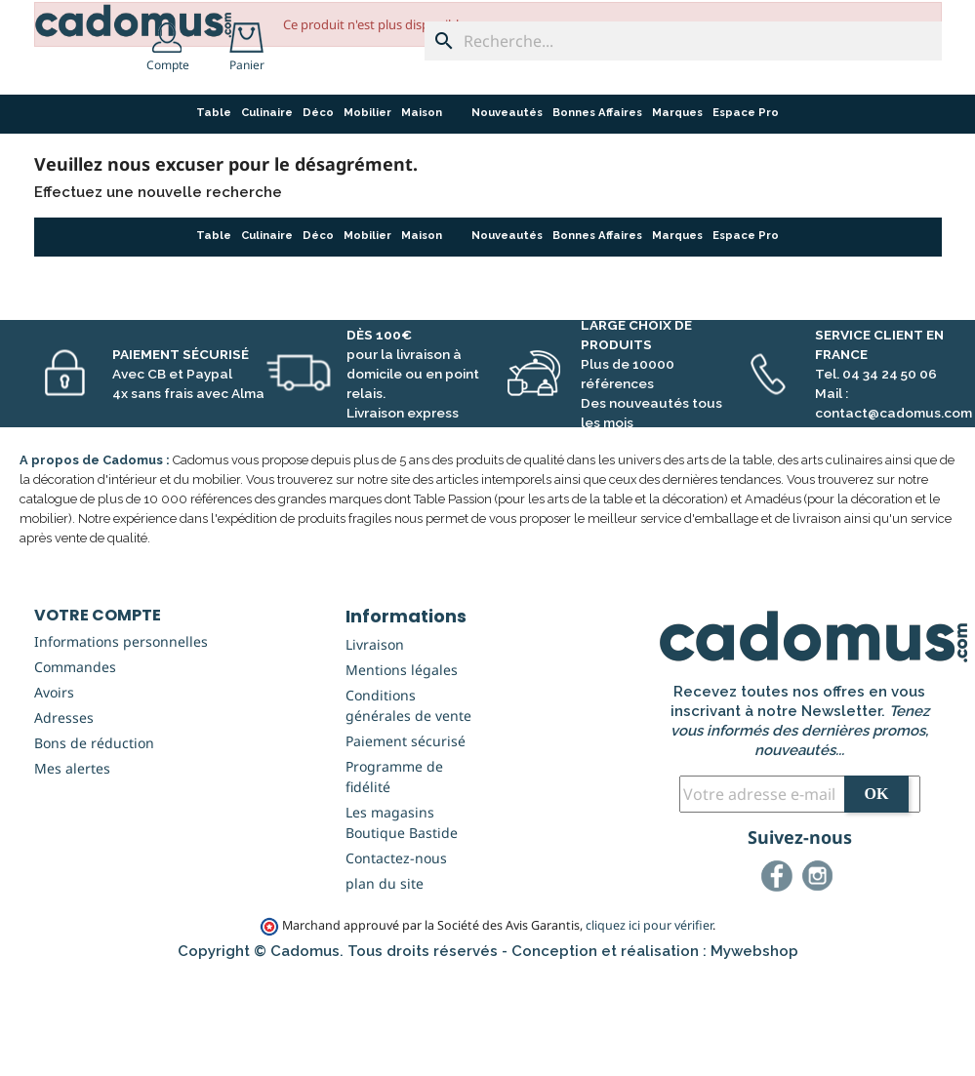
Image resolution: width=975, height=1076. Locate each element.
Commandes (75, 766)
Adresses (64, 817)
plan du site (384, 983)
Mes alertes (72, 867)
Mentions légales (401, 769)
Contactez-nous (396, 957)
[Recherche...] (683, 40)
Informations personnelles (121, 741)
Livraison (374, 744)
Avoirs (54, 791)
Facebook (780, 978)
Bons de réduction (94, 842)
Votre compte (97, 714)
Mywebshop (754, 1050)
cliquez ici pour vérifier (649, 1024)
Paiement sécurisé (405, 840)
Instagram (821, 978)
